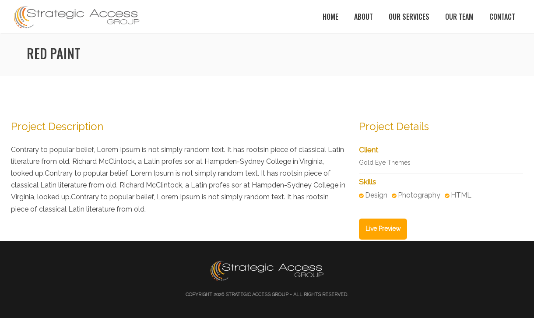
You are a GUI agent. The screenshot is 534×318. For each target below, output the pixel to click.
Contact (502, 16)
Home (330, 16)
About (363, 16)
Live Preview (382, 228)
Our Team (459, 16)
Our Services (409, 16)
